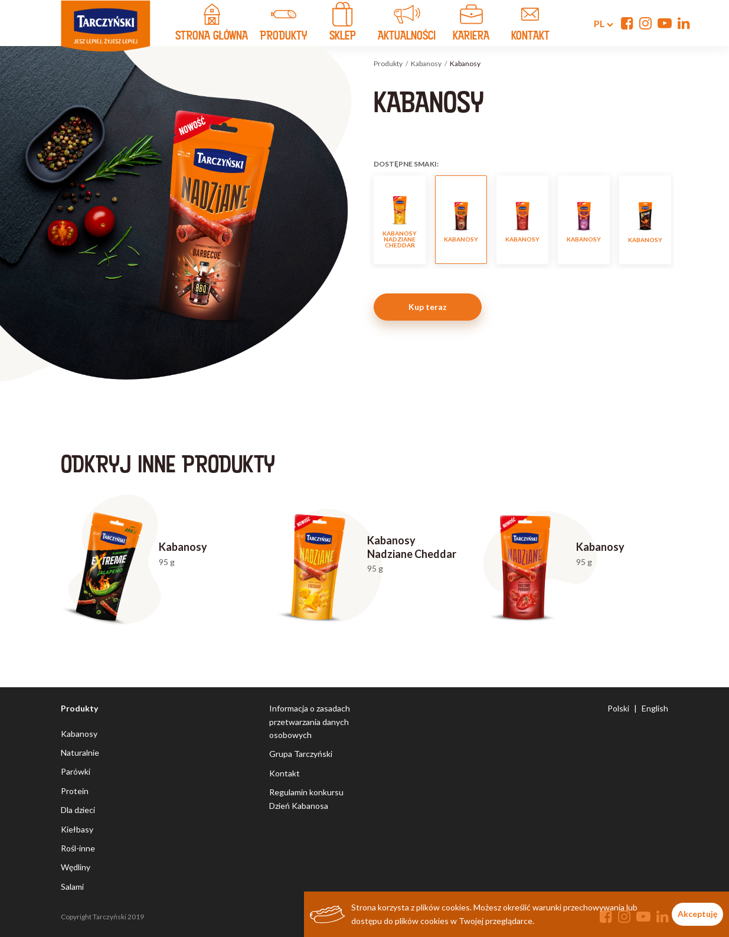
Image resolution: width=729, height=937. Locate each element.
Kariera (471, 24)
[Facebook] (627, 23)
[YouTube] (665, 23)
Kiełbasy (77, 829)
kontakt (530, 24)
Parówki (75, 771)
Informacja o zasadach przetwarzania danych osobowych (309, 721)
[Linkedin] (684, 23)
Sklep (342, 24)
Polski (618, 708)
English (655, 708)
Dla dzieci (78, 810)
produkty (283, 24)
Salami (72, 887)
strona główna (211, 24)
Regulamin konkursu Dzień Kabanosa (306, 798)
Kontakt (284, 773)
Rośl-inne (78, 848)
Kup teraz (427, 307)
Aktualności (407, 24)
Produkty (388, 63)
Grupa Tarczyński (300, 754)
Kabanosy (426, 63)
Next (680, 220)
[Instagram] (645, 23)
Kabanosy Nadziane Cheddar (400, 219)
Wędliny (75, 867)
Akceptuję (697, 914)
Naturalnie (80, 752)
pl (596, 23)
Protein (75, 791)
